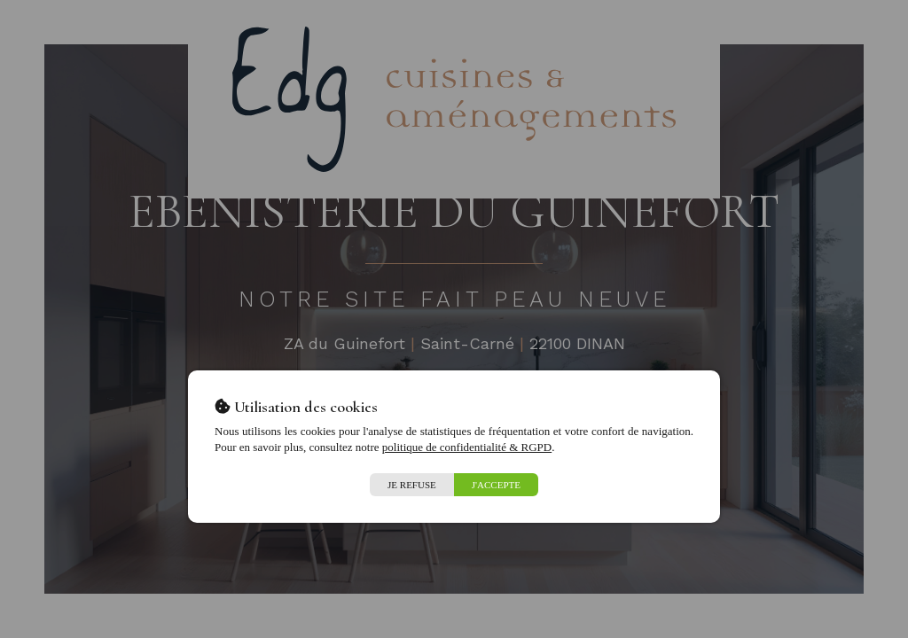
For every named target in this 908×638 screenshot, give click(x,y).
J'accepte (496, 484)
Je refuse (411, 484)
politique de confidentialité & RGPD (467, 447)
